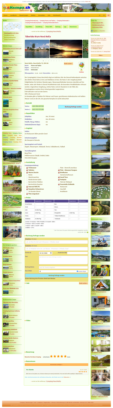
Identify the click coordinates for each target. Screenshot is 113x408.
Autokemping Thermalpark (98, 338)
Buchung (58, 27)
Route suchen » (68, 64)
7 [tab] (59, 61)
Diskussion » (67, 377)
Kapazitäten (29, 27)
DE (108, 15)
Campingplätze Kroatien (97, 405)
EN (104, 15)
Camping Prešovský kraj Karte (33, 22)
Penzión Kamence (8, 272)
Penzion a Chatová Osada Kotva (11, 281)
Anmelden (41, 15)
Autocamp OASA (97, 27)
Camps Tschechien (9, 39)
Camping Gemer (7, 142)
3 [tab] (48, 61)
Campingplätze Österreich (49, 405)
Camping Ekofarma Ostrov (98, 382)
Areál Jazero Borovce (97, 248)
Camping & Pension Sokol (10, 224)
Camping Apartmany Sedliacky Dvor (11, 312)
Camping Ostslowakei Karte (50, 22)
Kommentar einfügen (56, 365)
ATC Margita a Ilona (8, 248)
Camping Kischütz (16, 137)
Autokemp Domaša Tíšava (10, 65)
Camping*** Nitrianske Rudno (99, 396)
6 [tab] (56, 61)
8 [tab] (62, 61)
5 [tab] (54, 61)
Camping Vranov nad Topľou (47, 20)
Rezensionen (73, 27)
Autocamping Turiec (8, 178)
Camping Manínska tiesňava (99, 367)
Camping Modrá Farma (9, 238)
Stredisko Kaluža (7, 256)
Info (49, 15)
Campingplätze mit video (11, 33)
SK (99, 15)
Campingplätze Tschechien (18, 405)
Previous (26, 50)
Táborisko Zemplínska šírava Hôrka (10, 110)
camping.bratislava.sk (96, 37)
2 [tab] (46, 61)
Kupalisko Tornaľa (96, 233)
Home (5, 15)
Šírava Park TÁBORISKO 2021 (11, 288)
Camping (6, 137)
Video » (101, 55)
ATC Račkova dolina (96, 352)
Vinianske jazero (7, 97)
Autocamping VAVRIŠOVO (10, 329)
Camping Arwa (7, 133)
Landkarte (13, 15)
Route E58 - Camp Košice (98, 308)
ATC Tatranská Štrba (8, 321)
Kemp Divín (107, 41)
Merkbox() (57, 15)
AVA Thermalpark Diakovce (98, 48)
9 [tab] (64, 61)
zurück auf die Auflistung (38, 31)
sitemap (53, 402)
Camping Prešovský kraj (31, 20)
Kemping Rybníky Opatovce (10, 338)
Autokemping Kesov (8, 346)
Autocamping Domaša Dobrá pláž (12, 48)
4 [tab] (51, 61)
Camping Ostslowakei (63, 20)
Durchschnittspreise (10, 37)
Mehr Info (88, 1)
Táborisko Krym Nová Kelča (10, 302)
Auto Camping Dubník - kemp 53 (12, 163)
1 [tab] (43, 61)
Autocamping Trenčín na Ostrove (12, 192)
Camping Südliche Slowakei (12, 140)
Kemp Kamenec (7, 264)
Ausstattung (39, 27)
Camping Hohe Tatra (15, 135)
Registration (47, 402)
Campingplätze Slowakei (78, 405)
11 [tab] (70, 61)
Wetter (33, 15)
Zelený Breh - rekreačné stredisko (12, 88)
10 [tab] (67, 61)
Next (87, 50)
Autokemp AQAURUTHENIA (10, 81)
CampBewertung (9, 35)
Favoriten (102, 31)
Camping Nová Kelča (53, 31)
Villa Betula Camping (97, 277)
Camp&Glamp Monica (9, 57)
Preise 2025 (49, 27)
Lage (65, 27)
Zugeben (95, 31)
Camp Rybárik (7, 120)
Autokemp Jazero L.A (9, 73)
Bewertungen (24, 15)
